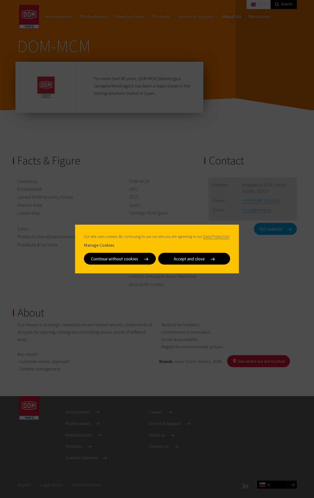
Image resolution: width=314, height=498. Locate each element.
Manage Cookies (99, 245)
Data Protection (216, 236)
